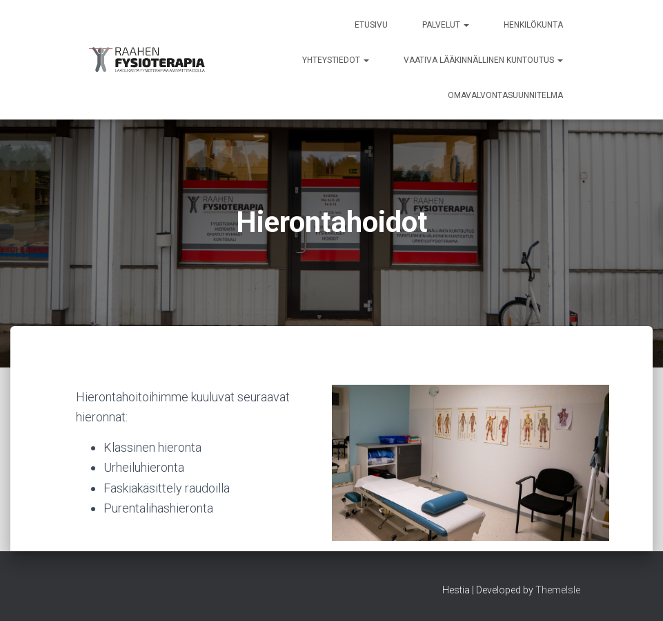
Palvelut (445, 25)
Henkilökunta (533, 25)
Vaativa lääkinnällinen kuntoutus (483, 60)
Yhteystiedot (335, 60)
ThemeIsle (557, 589)
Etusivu (371, 25)
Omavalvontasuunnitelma (505, 95)
